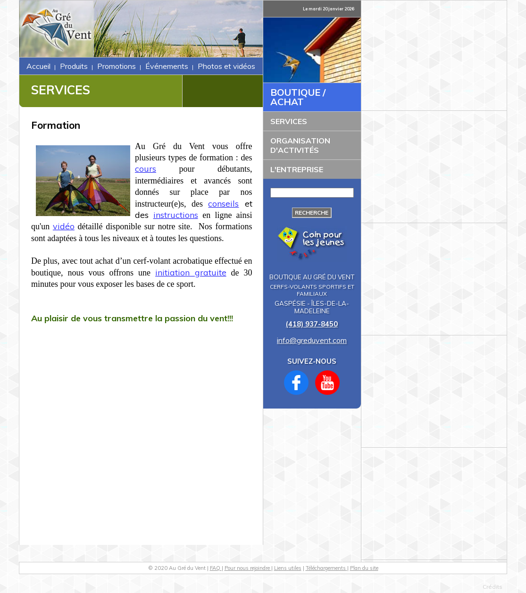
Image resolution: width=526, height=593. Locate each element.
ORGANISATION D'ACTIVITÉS (300, 145)
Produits (74, 66)
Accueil (38, 66)
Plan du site (364, 568)
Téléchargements (326, 568)
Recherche (311, 212)
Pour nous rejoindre (248, 568)
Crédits (492, 586)
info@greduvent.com (312, 340)
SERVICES (288, 121)
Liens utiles (287, 568)
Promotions (116, 66)
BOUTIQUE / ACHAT (298, 97)
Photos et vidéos (226, 66)
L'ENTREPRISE (296, 169)
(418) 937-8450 (312, 323)
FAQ (216, 568)
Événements (166, 66)
